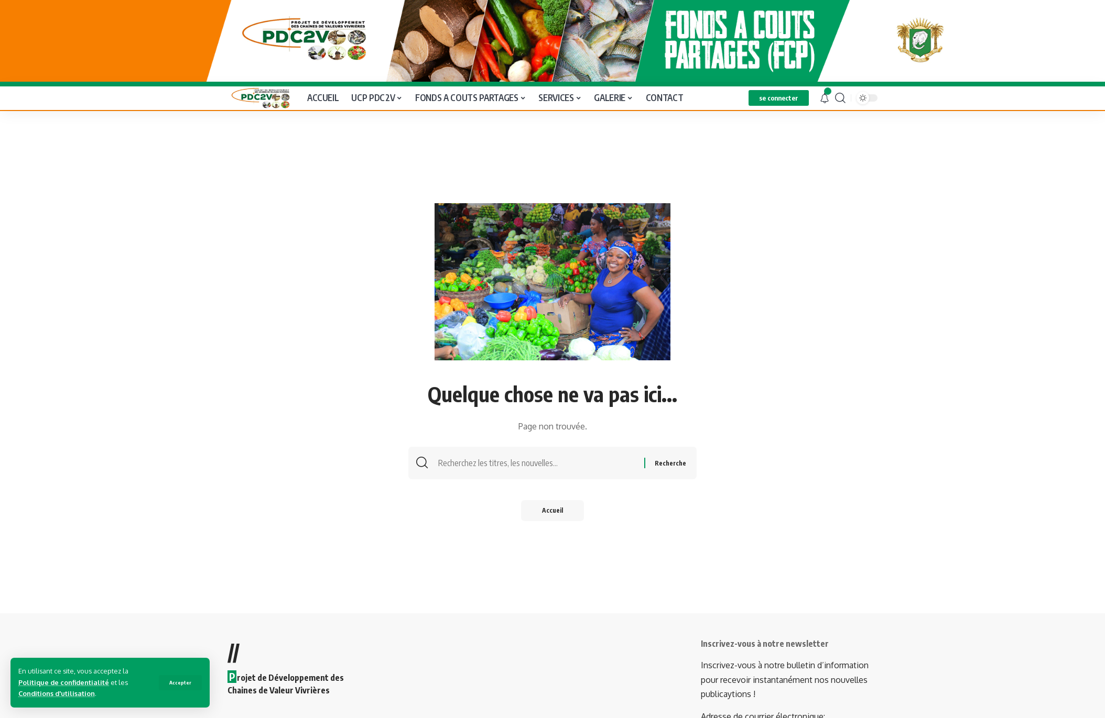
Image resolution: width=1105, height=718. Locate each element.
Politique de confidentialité (63, 682)
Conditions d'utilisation (56, 693)
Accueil (552, 509)
